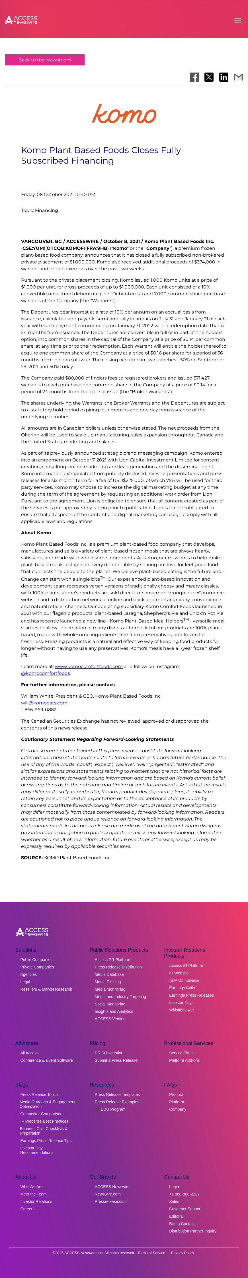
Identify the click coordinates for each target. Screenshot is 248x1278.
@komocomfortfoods (45, 673)
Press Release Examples (117, 1102)
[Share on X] (209, 77)
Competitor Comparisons (42, 1114)
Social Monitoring (110, 1004)
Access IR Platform (186, 965)
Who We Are (31, 1186)
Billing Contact (182, 1223)
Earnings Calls (182, 988)
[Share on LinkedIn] (223, 77)
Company (177, 1109)
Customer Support (185, 1209)
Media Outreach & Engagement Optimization (47, 1104)
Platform (176, 1102)
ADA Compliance (184, 980)
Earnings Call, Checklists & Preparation (43, 1130)
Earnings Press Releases (191, 995)
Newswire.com (108, 1194)
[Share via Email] (238, 77)
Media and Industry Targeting (120, 996)
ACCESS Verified (110, 1019)
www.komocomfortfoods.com (89, 666)
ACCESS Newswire (112, 1186)
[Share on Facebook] (194, 77)
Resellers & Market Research (46, 989)
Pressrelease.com (111, 1201)
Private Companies (37, 967)
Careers (27, 1209)
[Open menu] (237, 20)
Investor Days (181, 1002)
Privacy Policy (182, 1253)
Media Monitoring (110, 989)
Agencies (28, 974)
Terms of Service (151, 1253)
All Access (29, 1053)
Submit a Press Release (116, 1060)
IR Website (178, 973)
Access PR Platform (112, 959)
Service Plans (181, 1053)
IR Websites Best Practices (44, 1121)
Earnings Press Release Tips (45, 1140)
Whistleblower (181, 1010)
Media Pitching (108, 982)
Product (176, 1094)
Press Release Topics (39, 1094)
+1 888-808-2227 (184, 1194)
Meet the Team (33, 1194)
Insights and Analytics (114, 1011)
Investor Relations (36, 1201)
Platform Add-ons (184, 1060)
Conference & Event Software (46, 1060)
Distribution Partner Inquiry (192, 1231)
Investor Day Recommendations (37, 1150)
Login (174, 1186)
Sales (174, 1201)
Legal (25, 982)
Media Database (109, 974)
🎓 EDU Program (110, 1109)
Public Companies (36, 959)
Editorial (176, 1216)
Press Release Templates (117, 1094)
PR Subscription (109, 1053)
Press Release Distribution (118, 967)
